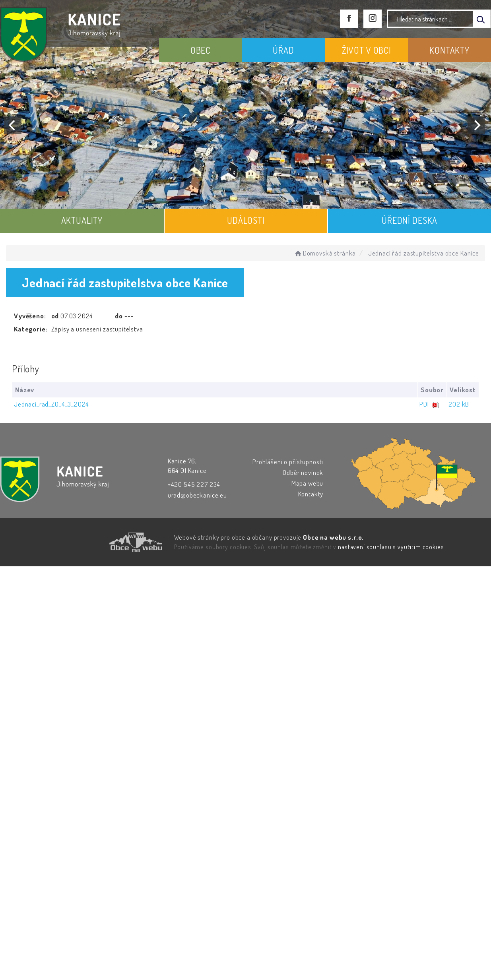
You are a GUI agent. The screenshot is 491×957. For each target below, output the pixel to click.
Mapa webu (307, 483)
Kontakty (311, 494)
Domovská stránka (324, 253)
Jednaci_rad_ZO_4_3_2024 (51, 404)
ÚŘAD (283, 50)
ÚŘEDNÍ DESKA (409, 220)
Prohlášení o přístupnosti (287, 461)
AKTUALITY (82, 220)
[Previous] (12, 125)
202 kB (458, 404)
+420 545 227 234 (194, 484)
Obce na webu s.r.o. (333, 537)
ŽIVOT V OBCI (366, 50)
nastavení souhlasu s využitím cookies (391, 547)
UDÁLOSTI (246, 220)
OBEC (200, 50)
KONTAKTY (449, 50)
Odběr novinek (303, 472)
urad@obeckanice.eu (197, 495)
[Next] (476, 125)
